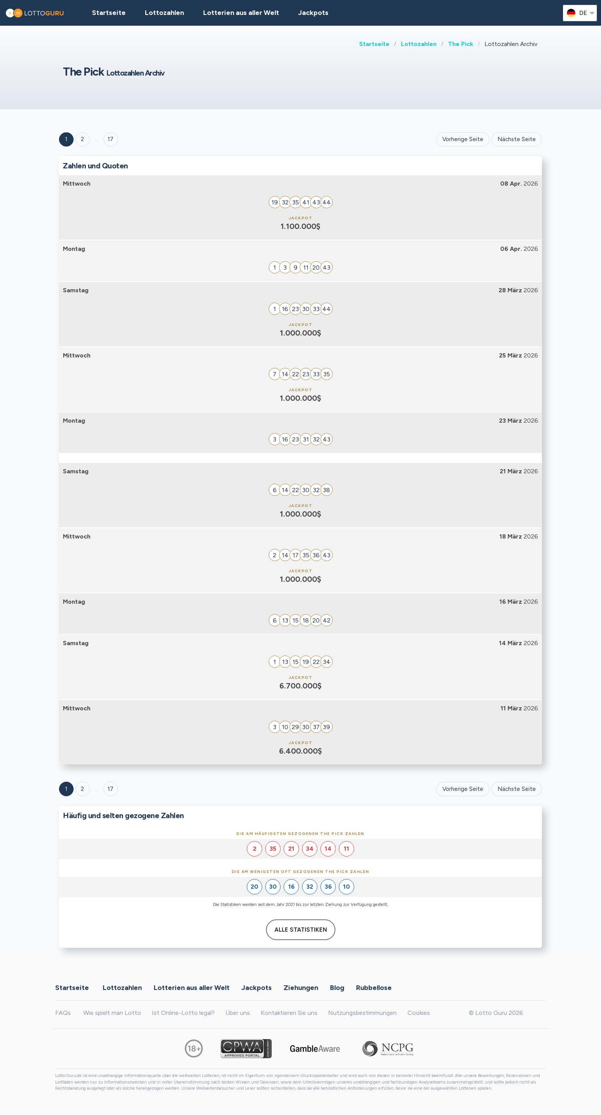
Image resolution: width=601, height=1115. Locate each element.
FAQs (63, 1012)
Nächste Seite (517, 139)
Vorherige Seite (462, 139)
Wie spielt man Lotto (112, 1012)
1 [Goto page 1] (66, 139)
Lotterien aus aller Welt (241, 12)
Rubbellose (374, 987)
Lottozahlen (419, 44)
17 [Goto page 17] (110, 789)
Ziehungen (301, 987)
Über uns (237, 1012)
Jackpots (313, 12)
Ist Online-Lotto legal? (183, 1012)
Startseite (374, 44)
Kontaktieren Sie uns (289, 1012)
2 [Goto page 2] (82, 139)
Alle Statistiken (300, 929)
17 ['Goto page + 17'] (110, 139)
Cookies (418, 1012)
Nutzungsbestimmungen (362, 1012)
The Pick (460, 44)
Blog (337, 987)
